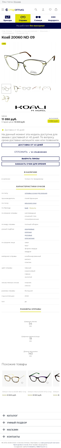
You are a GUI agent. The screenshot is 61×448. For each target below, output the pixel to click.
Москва (17, 2)
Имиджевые (29, 229)
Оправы (23, 20)
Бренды (8, 20)
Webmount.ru (41, 447)
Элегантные (29, 238)
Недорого (53, 20)
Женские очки (30, 203)
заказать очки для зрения (30, 164)
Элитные (28, 232)
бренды (32, 208)
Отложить (21, 152)
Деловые (28, 235)
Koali (26, 208)
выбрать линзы (30, 158)
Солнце (38, 20)
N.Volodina (31, 447)
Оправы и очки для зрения (36, 193)
